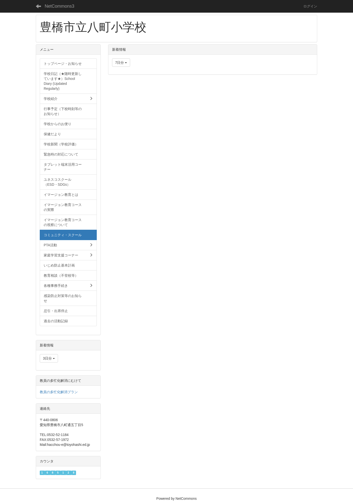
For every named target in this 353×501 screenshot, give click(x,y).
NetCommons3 (59, 6)
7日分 (121, 63)
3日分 (49, 358)
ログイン (310, 6)
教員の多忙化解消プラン (59, 392)
